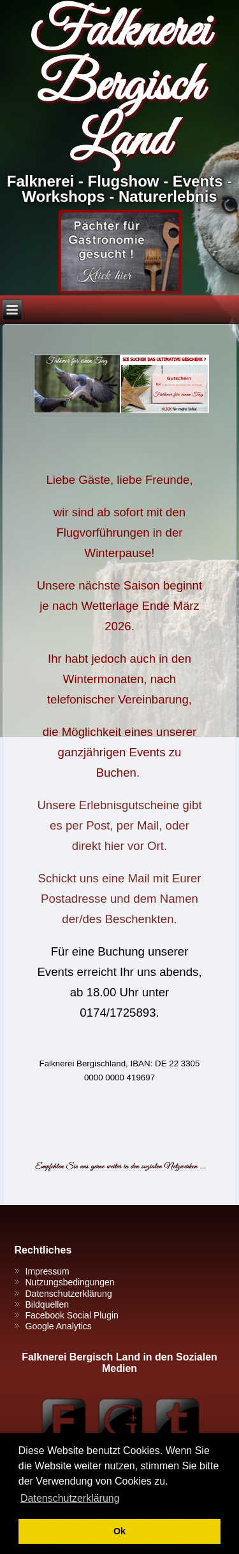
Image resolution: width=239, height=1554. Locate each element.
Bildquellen (47, 1304)
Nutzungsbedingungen (70, 1282)
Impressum (47, 1271)
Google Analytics (58, 1326)
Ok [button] (119, 1531)
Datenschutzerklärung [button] (70, 1498)
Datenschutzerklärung (68, 1294)
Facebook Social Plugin (72, 1315)
